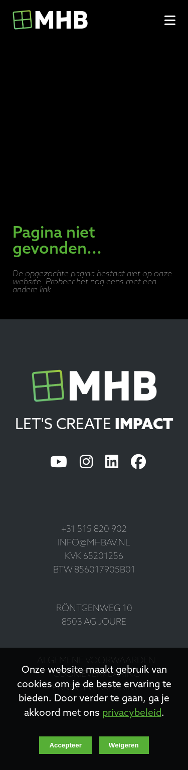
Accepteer (65, 745)
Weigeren (124, 745)
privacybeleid (131, 713)
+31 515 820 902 (94, 529)
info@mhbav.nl (94, 543)
